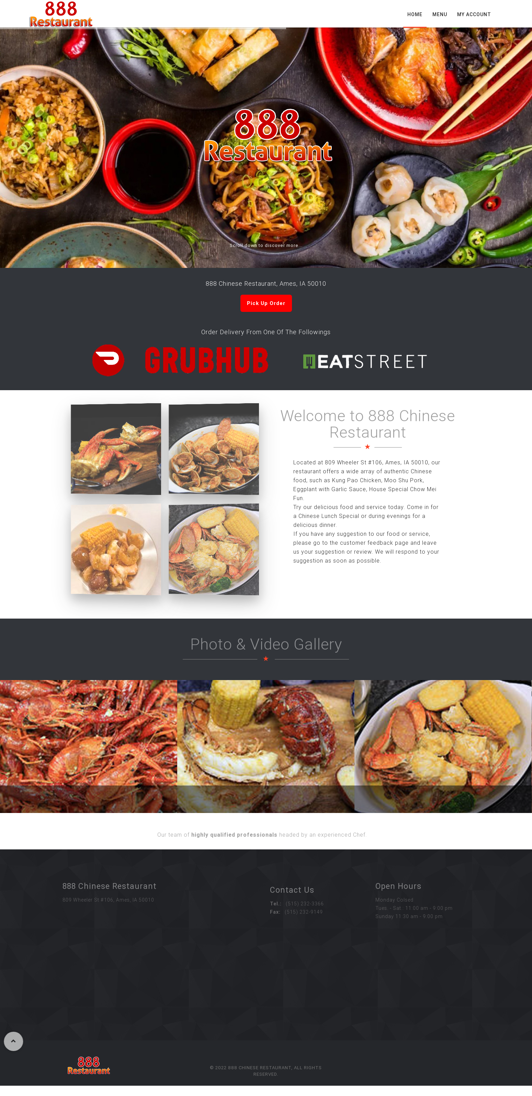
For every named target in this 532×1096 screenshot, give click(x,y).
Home (414, 14)
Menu (439, 14)
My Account (474, 14)
